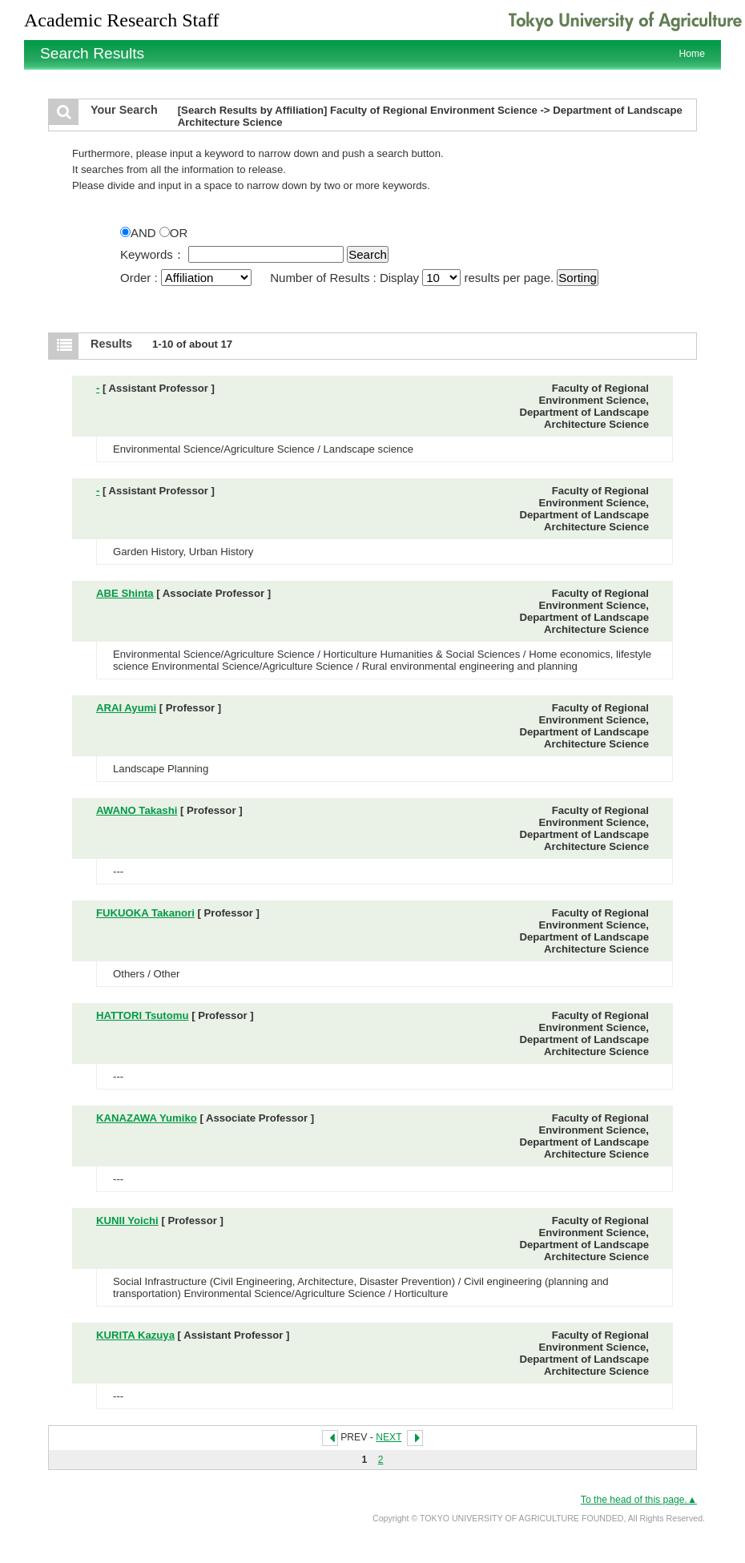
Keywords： (152, 254)
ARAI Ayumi (126, 708)
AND (139, 233)
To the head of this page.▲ (639, 1499)
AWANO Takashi (136, 810)
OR (173, 233)
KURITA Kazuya (135, 1335)
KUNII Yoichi (127, 1221)
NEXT (388, 1437)
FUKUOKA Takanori (145, 913)
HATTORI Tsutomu (142, 1015)
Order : (187, 277)
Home (692, 53)
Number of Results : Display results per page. (413, 277)
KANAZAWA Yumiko (146, 1118)
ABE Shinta (125, 593)
